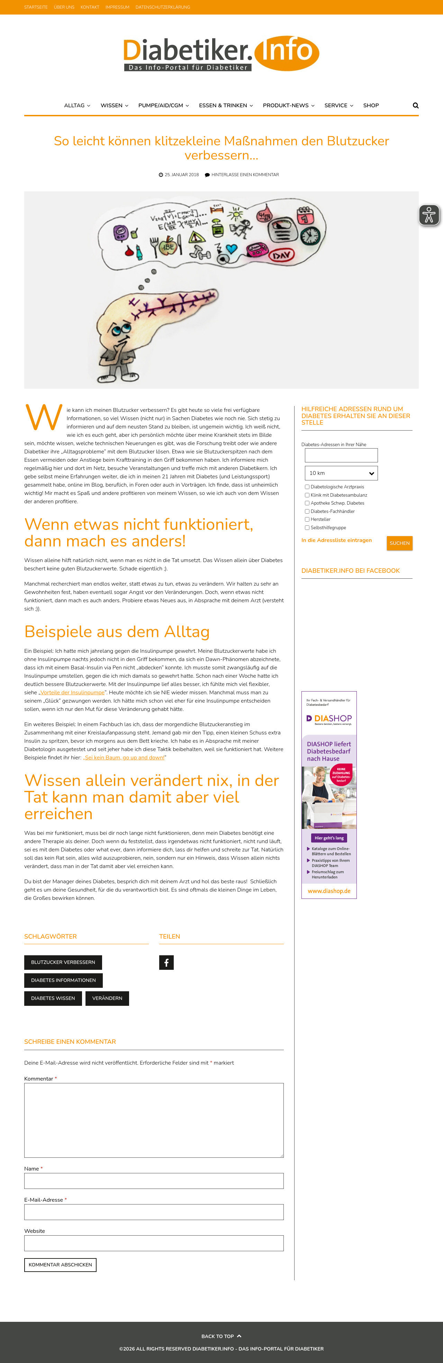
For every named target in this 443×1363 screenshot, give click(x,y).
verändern (107, 998)
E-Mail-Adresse (45, 1200)
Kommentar (40, 1079)
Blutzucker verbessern (63, 962)
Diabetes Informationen (63, 980)
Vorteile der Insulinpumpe (72, 692)
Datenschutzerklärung (163, 7)
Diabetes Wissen (53, 998)
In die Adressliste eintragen (336, 540)
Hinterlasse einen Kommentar (245, 175)
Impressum (117, 7)
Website (34, 1231)
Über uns (64, 7)
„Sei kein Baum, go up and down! (123, 757)
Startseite (36, 7)
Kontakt (90, 7)
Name (33, 1169)
